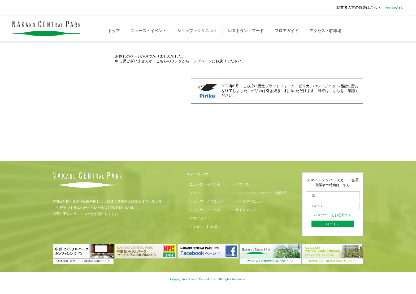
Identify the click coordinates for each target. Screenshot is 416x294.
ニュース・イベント (148, 30)
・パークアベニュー (247, 201)
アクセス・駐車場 (325, 30)
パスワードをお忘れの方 (333, 215)
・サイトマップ (244, 210)
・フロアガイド (198, 218)
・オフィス (240, 184)
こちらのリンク (169, 61)
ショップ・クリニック (197, 30)
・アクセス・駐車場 (201, 227)
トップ (114, 30)
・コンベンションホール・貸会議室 (259, 193)
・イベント (194, 193)
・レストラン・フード (203, 210)
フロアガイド (286, 30)
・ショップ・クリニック (205, 201)
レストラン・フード (246, 30)
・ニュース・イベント (203, 184)
